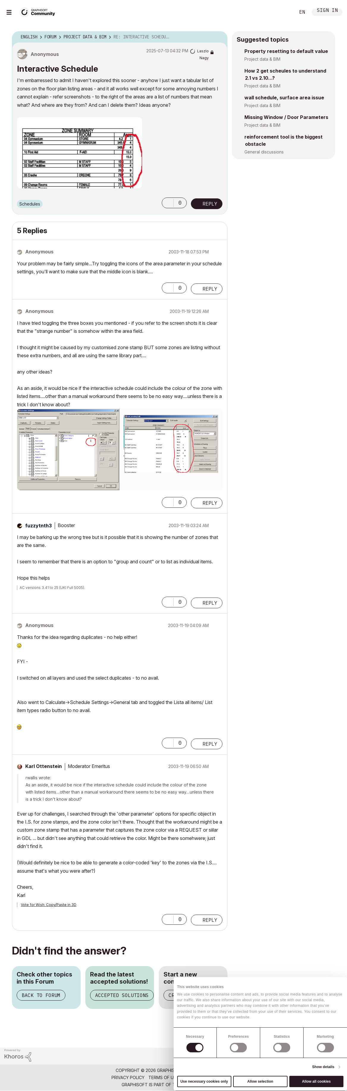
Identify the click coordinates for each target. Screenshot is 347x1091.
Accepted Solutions (122, 995)
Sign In (327, 11)
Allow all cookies (316, 1081)
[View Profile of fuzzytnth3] (38, 526)
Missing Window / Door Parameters (286, 117)
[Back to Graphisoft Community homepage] (39, 11)
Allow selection (260, 1081)
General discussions (264, 151)
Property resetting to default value (286, 51)
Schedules (29, 203)
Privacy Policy (128, 1077)
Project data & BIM (262, 59)
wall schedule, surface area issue (284, 98)
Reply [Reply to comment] (209, 289)
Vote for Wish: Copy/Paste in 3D (48, 904)
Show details (323, 1067)
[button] (79, 152)
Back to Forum (41, 995)
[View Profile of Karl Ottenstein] (43, 766)
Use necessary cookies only (204, 1081)
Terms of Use (163, 1077)
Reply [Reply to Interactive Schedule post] (209, 204)
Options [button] (219, 37)
